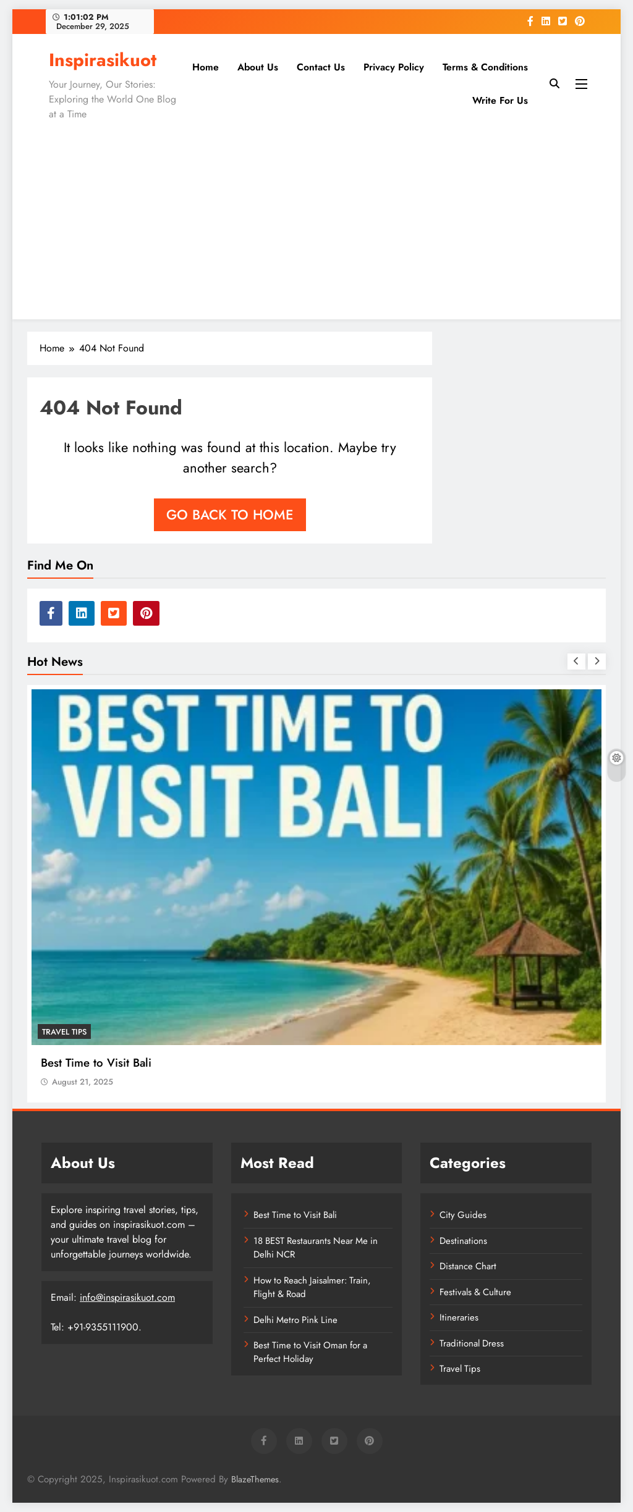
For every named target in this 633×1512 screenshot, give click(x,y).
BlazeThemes (255, 1479)
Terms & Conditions (485, 67)
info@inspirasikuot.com (127, 1297)
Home (205, 67)
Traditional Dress (472, 1343)
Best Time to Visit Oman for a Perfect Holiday (310, 1352)
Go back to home (230, 514)
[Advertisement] (316, 217)
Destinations (463, 1241)
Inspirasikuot (102, 60)
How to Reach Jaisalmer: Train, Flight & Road (312, 1287)
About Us (257, 67)
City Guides (463, 1215)
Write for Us (500, 100)
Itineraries (459, 1317)
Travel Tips (64, 1032)
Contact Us (321, 67)
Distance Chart (468, 1266)
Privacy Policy (393, 67)
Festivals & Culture (475, 1292)
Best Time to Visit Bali (96, 1062)
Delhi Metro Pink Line (295, 1320)
